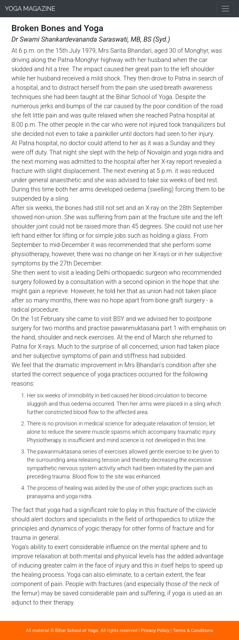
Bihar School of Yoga (76, 630)
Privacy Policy (155, 630)
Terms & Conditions (193, 630)
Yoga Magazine (30, 8)
